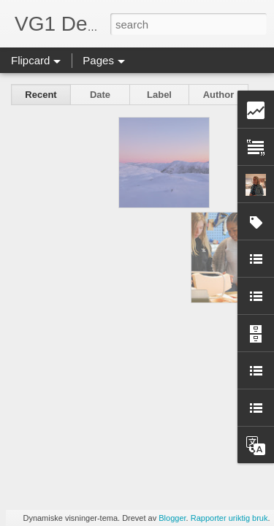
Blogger (172, 518)
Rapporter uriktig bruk (229, 518)
